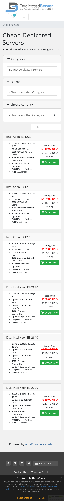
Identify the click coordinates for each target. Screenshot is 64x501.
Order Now (49, 162)
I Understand (24, 497)
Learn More (41, 498)
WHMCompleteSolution (40, 444)
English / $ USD (45, 463)
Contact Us (20, 472)
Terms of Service (40, 472)
